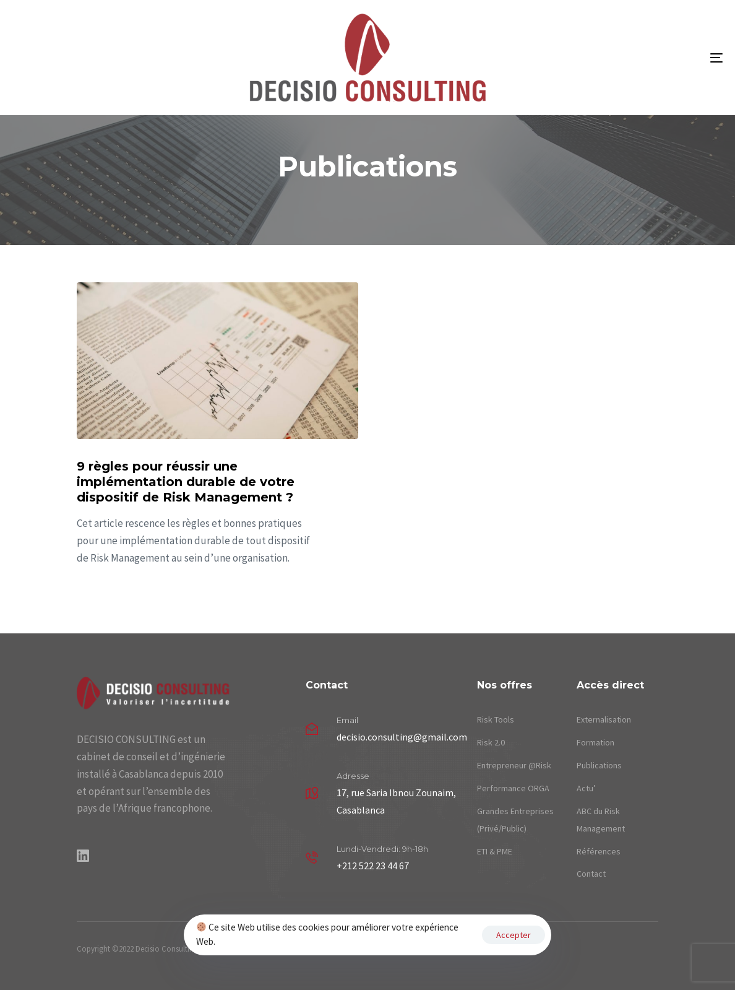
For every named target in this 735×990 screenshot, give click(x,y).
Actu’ (586, 788)
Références (599, 851)
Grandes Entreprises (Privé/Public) (515, 819)
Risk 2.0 (491, 742)
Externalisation (604, 719)
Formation (595, 742)
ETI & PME (494, 851)
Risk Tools (495, 719)
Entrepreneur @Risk (514, 765)
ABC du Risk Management (601, 819)
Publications (599, 765)
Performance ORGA (513, 788)
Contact (591, 873)
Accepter (513, 934)
